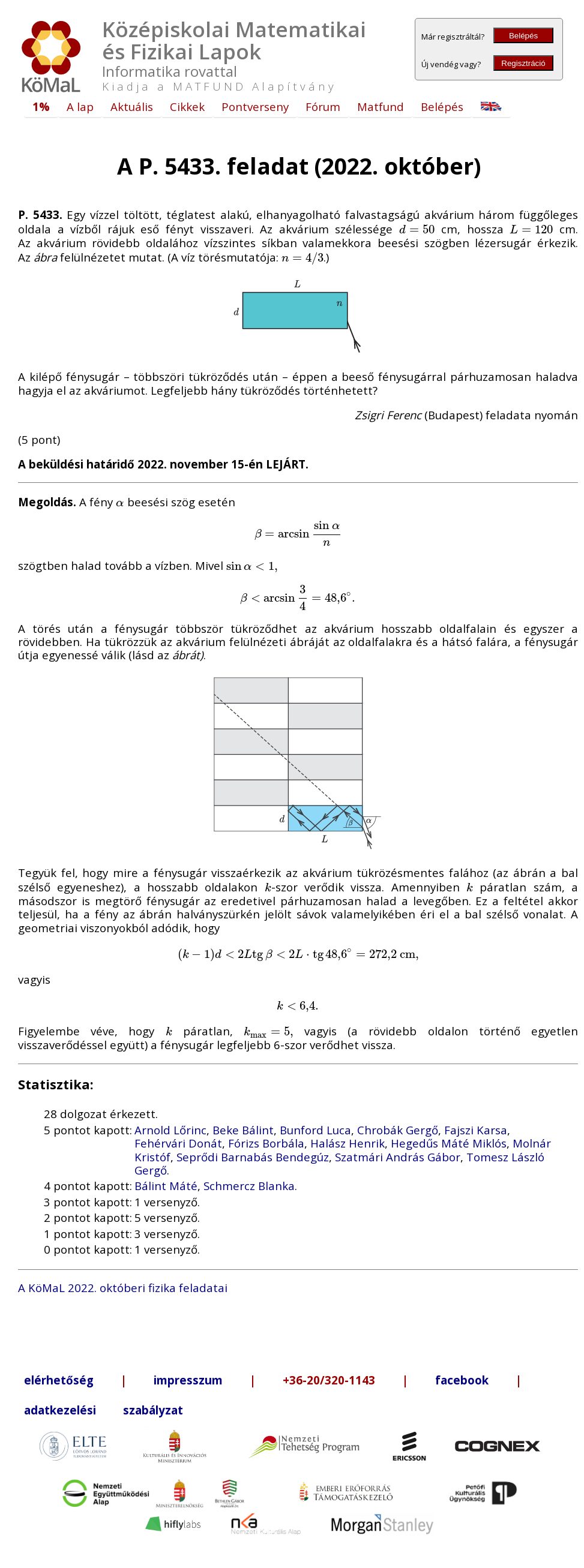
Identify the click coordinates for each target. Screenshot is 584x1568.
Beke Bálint (243, 1129)
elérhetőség (59, 1379)
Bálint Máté (165, 1185)
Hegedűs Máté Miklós (449, 1143)
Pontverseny (255, 106)
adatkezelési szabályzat (103, 1409)
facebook (462, 1379)
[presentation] (417, 228)
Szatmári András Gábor (397, 1156)
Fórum (323, 106)
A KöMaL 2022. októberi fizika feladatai (122, 1287)
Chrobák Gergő (397, 1129)
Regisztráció (523, 63)
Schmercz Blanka (249, 1185)
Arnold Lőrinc (170, 1129)
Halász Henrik (347, 1143)
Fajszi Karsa (475, 1129)
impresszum (188, 1379)
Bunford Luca (315, 1129)
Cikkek (187, 106)
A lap (80, 106)
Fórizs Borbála (266, 1143)
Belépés (523, 35)
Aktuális (131, 106)
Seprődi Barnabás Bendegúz (252, 1156)
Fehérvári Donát (178, 1143)
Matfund (380, 106)
